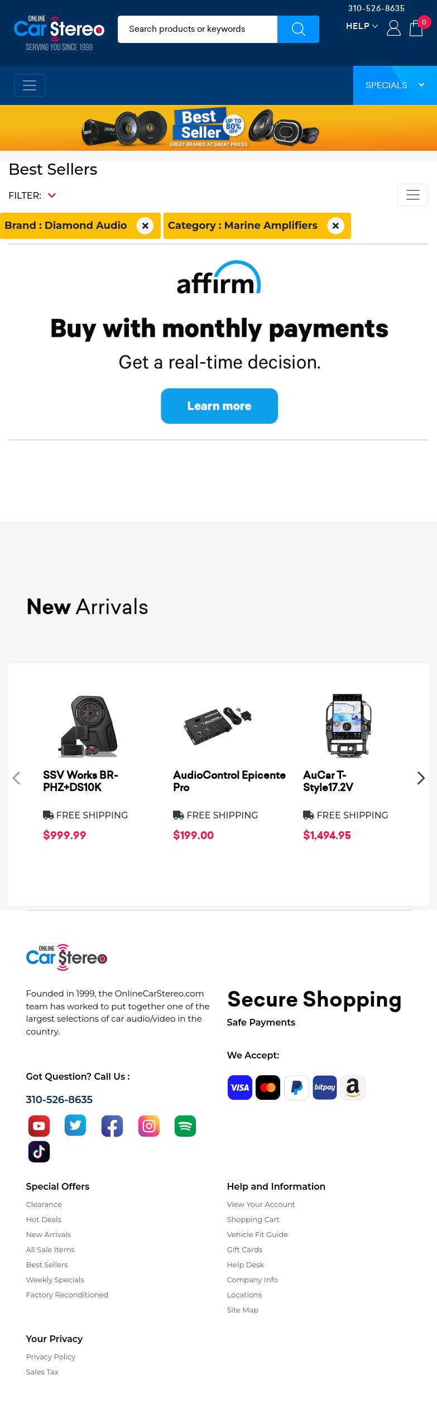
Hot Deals (43, 1219)
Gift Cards (245, 1249)
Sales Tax (42, 1371)
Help (358, 26)
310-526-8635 (376, 8)
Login (393, 29)
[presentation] (16, 777)
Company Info (252, 1279)
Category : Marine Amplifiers (257, 226)
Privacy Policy (50, 1356)
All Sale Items (50, 1249)
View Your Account (261, 1204)
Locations (244, 1294)
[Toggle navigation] (29, 85)
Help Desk (246, 1264)
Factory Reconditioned (67, 1294)
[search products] (198, 29)
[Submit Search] (298, 29)
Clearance (44, 1204)
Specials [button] (395, 85)
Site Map (243, 1309)
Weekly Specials (55, 1279)
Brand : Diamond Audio (80, 226)
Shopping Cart (253, 1219)
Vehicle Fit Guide (258, 1234)
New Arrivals (48, 1234)
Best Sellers (47, 1264)
